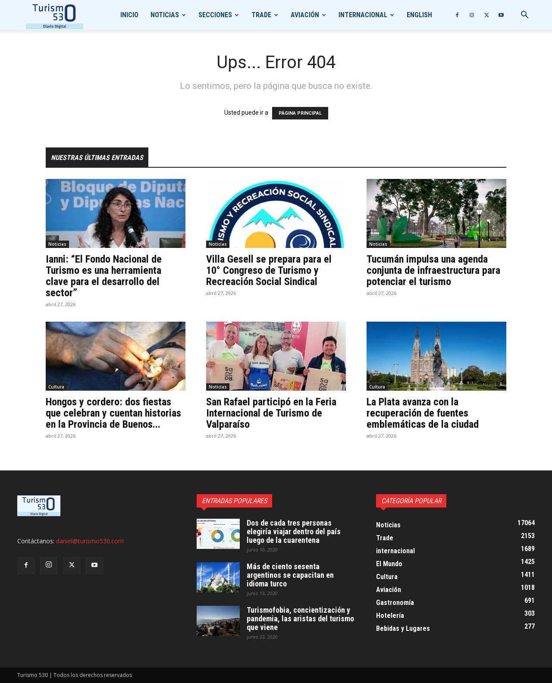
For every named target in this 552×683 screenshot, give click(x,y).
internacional (363, 15)
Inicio (129, 15)
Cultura (56, 387)
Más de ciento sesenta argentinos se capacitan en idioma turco (290, 575)
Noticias (165, 15)
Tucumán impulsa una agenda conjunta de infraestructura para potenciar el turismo (433, 270)
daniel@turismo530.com (90, 541)
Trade (261, 15)
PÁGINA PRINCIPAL (300, 113)
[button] (524, 16)
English (419, 15)
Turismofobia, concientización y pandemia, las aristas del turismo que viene (300, 618)
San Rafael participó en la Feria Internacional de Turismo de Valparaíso (271, 413)
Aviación (305, 15)
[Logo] (54, 15)
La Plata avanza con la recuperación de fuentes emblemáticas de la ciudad (423, 413)
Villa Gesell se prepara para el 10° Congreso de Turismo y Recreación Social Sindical (269, 270)
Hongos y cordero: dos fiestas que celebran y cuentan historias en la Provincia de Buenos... (113, 413)
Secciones (215, 15)
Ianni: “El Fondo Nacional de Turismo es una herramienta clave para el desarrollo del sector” (104, 276)
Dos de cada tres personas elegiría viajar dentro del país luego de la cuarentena (294, 531)
